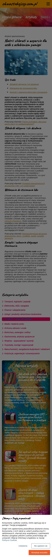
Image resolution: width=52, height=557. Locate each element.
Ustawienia (22, 546)
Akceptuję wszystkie (39, 553)
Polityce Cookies (9, 540)
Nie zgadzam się (41, 546)
